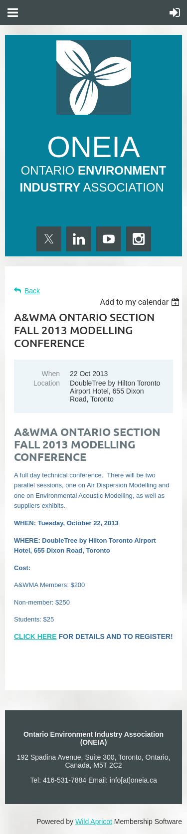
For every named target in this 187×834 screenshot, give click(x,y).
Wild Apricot (93, 822)
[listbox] (141, 302)
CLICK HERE (35, 636)
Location (46, 383)
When (50, 374)
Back (32, 291)
